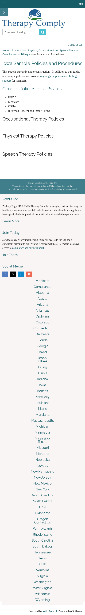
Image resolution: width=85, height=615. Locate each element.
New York (43, 489)
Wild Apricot (50, 610)
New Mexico (42, 483)
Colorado (42, 322)
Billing (42, 367)
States (15, 50)
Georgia (42, 346)
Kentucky (42, 397)
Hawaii (42, 352)
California (42, 316)
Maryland (43, 415)
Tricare (42, 442)
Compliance (42, 287)
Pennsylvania (42, 528)
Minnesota (42, 432)
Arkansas (42, 310)
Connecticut (42, 328)
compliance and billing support (28, 248)
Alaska (42, 299)
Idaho (42, 358)
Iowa (42, 385)
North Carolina (42, 495)
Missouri (42, 448)
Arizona (42, 304)
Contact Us (75, 44)
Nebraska (42, 460)
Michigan (42, 426)
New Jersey (42, 477)
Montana (42, 454)
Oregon (42, 519)
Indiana (42, 379)
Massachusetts (42, 421)
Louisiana (42, 403)
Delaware (43, 334)
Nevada (42, 466)
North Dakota (42, 501)
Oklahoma (42, 513)
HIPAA (42, 361)
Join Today (10, 255)
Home (5, 50)
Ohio (42, 507)
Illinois (42, 373)
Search (42, 32)
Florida (43, 340)
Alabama (42, 293)
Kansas (42, 391)
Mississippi (42, 438)
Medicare (42, 281)
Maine (42, 409)
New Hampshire (42, 471)
